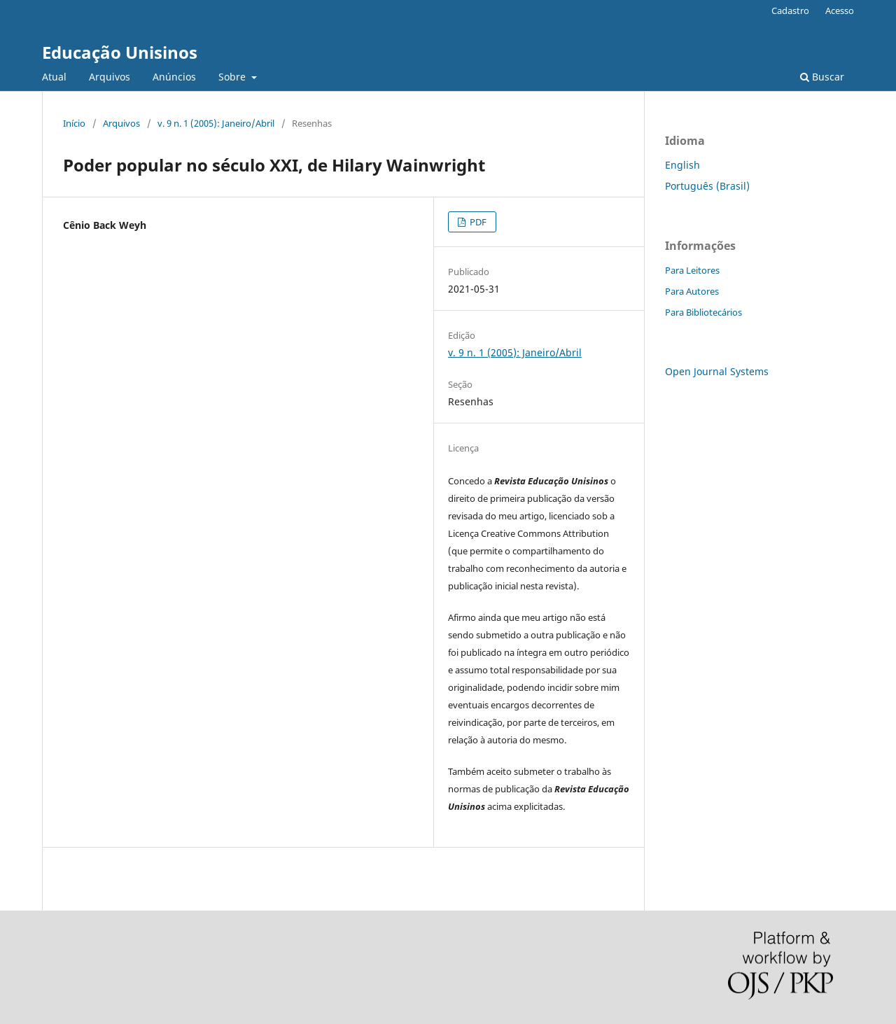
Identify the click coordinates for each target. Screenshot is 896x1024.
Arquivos (109, 76)
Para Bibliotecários (703, 312)
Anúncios (174, 76)
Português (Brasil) (707, 185)
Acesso (839, 10)
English (682, 164)
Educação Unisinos (119, 52)
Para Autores (692, 291)
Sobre (233, 76)
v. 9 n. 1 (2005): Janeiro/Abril (216, 123)
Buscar (822, 76)
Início (74, 123)
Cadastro (790, 10)
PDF (477, 222)
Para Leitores (692, 270)
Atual (54, 76)
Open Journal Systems (717, 371)
